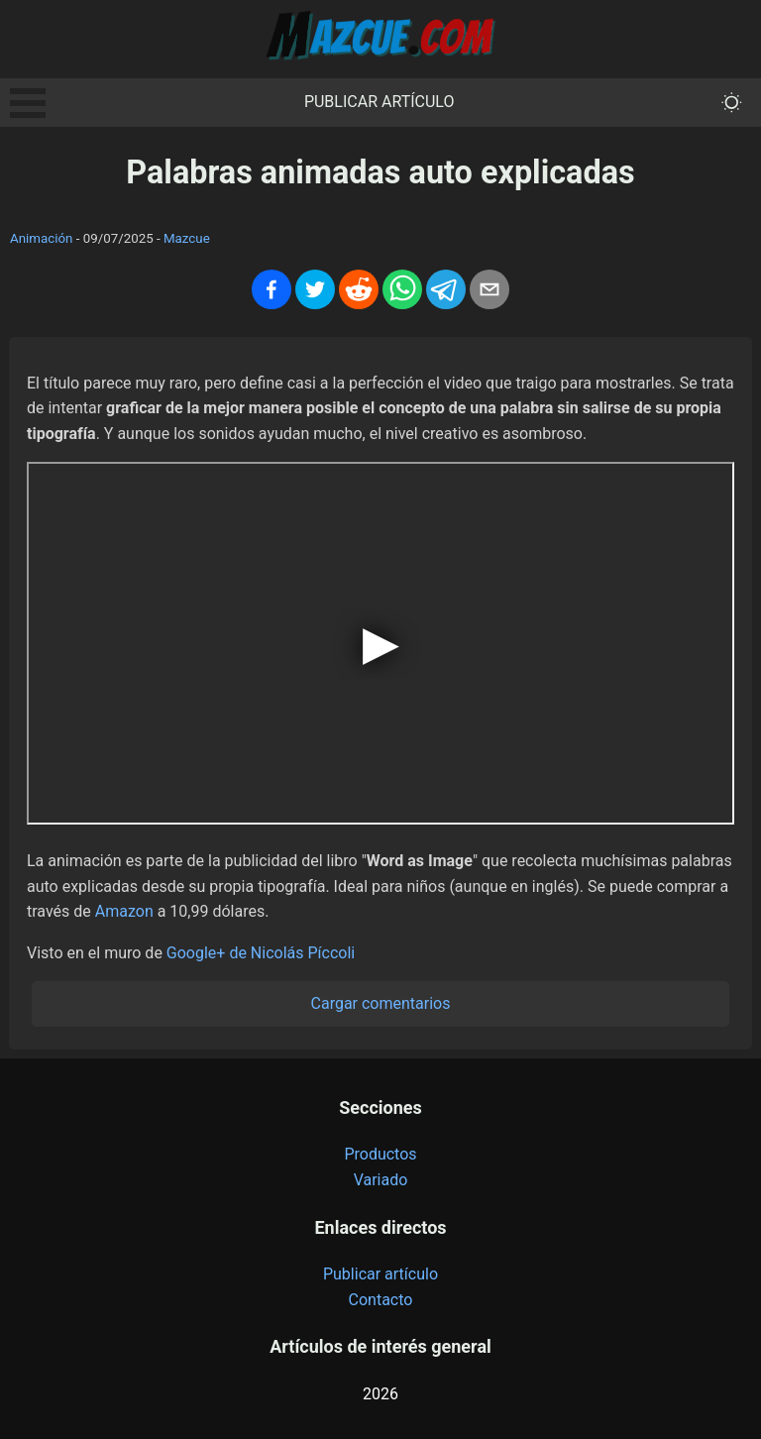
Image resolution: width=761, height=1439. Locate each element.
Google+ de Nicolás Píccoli (260, 952)
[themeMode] (731, 102)
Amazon (124, 911)
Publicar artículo (379, 101)
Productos (380, 1154)
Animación (41, 238)
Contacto (381, 1299)
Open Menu (28, 103)
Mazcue (186, 238)
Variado (381, 1179)
